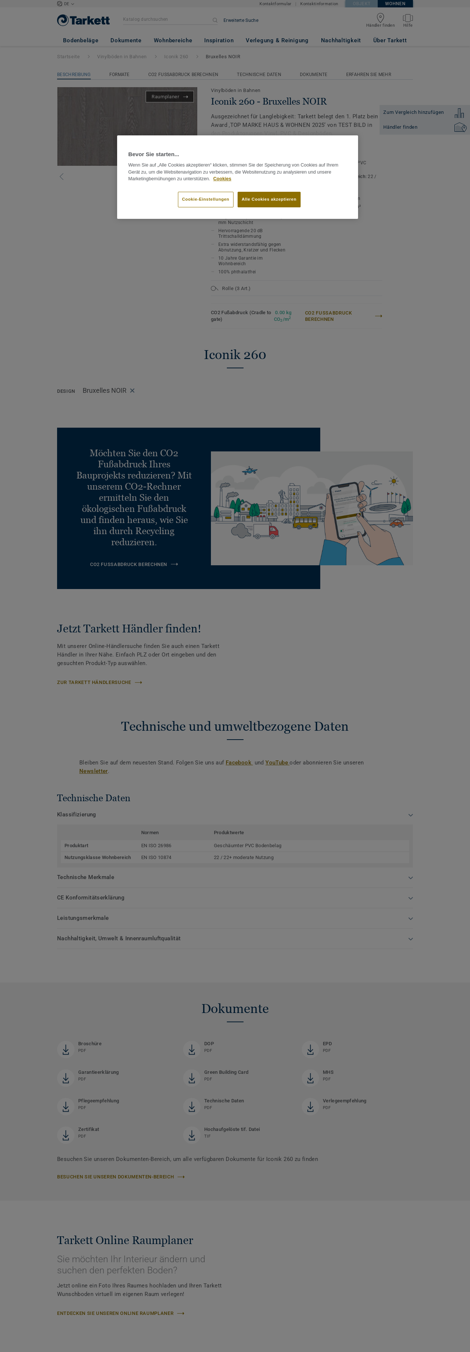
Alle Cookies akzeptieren (269, 199)
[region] (237, 177)
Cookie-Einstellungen (205, 199)
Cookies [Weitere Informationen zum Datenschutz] (222, 178)
